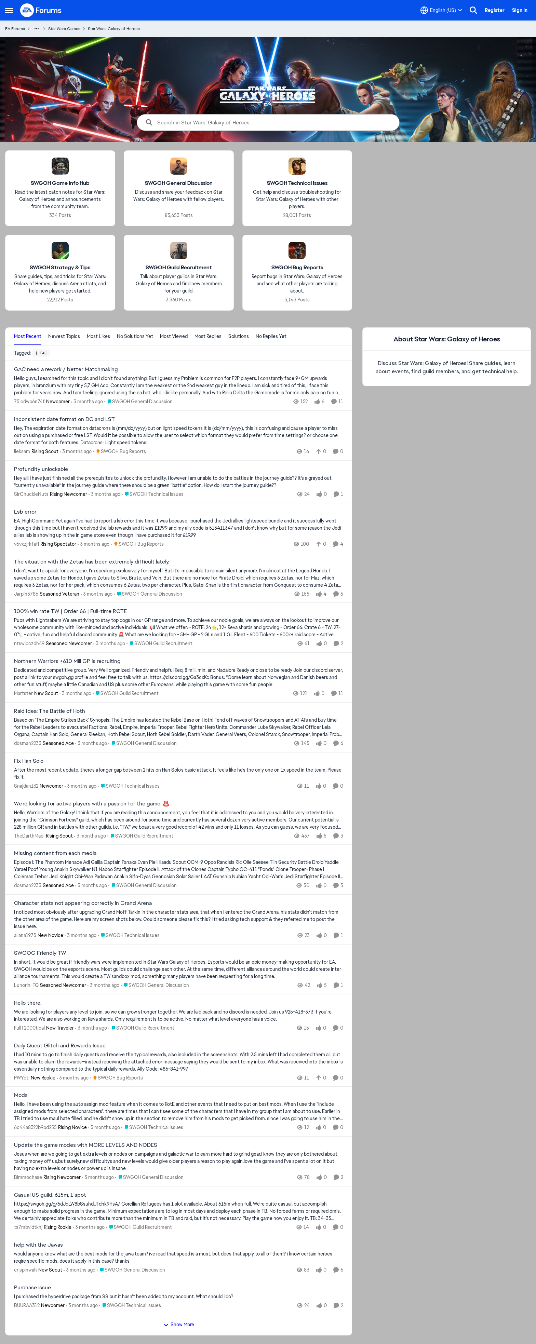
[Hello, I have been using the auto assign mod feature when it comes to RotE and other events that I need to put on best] (178, 1111)
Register (495, 10)
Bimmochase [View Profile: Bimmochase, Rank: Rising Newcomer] (28, 1177)
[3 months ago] (87, 401)
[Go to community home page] (41, 10)
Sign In (519, 10)
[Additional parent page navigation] (36, 28)
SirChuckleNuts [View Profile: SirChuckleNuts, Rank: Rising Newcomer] (31, 494)
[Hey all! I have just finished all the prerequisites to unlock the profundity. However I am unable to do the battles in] (178, 482)
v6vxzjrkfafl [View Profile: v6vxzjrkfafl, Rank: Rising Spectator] (26, 544)
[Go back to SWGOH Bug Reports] (297, 267)
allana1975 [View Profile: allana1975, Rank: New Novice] (25, 935)
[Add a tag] (41, 353)
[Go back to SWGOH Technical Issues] (297, 183)
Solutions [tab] (238, 336)
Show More (178, 1324)
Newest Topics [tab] (64, 336)
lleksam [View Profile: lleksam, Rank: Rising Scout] (22, 451)
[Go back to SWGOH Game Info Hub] (60, 183)
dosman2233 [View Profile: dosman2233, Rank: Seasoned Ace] (27, 743)
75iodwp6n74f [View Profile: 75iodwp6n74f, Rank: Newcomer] (29, 401)
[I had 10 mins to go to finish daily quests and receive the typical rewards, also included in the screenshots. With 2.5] (178, 1061)
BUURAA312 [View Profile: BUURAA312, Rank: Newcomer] (27, 1305)
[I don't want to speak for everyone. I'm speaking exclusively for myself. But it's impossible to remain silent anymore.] (178, 577)
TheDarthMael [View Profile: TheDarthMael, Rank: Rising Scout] (29, 835)
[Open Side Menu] (9, 10)
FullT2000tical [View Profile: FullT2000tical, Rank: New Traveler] (29, 1028)
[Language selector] (441, 10)
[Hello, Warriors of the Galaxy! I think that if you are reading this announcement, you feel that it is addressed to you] (178, 819)
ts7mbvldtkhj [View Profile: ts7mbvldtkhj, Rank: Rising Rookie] (28, 1227)
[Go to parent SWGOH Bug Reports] (119, 451)
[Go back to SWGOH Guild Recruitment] (179, 267)
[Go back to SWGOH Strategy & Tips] (60, 267)
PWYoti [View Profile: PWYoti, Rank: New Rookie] (21, 1077)
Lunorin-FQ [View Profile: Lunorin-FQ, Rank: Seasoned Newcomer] (26, 985)
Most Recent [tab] (27, 336)
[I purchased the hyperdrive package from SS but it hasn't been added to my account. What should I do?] (178, 1296)
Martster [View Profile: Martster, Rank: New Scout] (23, 693)
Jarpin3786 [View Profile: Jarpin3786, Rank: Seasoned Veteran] (26, 593)
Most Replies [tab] (208, 336)
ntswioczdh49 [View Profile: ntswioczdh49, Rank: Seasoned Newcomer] (29, 643)
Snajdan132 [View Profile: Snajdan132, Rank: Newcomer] (26, 786)
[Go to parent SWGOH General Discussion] (138, 401)
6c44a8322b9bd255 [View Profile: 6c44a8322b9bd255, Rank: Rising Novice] (35, 1127)
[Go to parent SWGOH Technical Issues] (153, 494)
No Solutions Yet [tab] (135, 336)
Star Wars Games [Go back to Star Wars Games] (64, 28)
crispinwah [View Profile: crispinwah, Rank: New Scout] (25, 1270)
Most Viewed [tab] (174, 336)
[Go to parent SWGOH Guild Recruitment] (159, 643)
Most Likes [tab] (98, 336)
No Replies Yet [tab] (271, 336)
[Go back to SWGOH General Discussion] (179, 183)
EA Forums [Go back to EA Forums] (15, 28)
